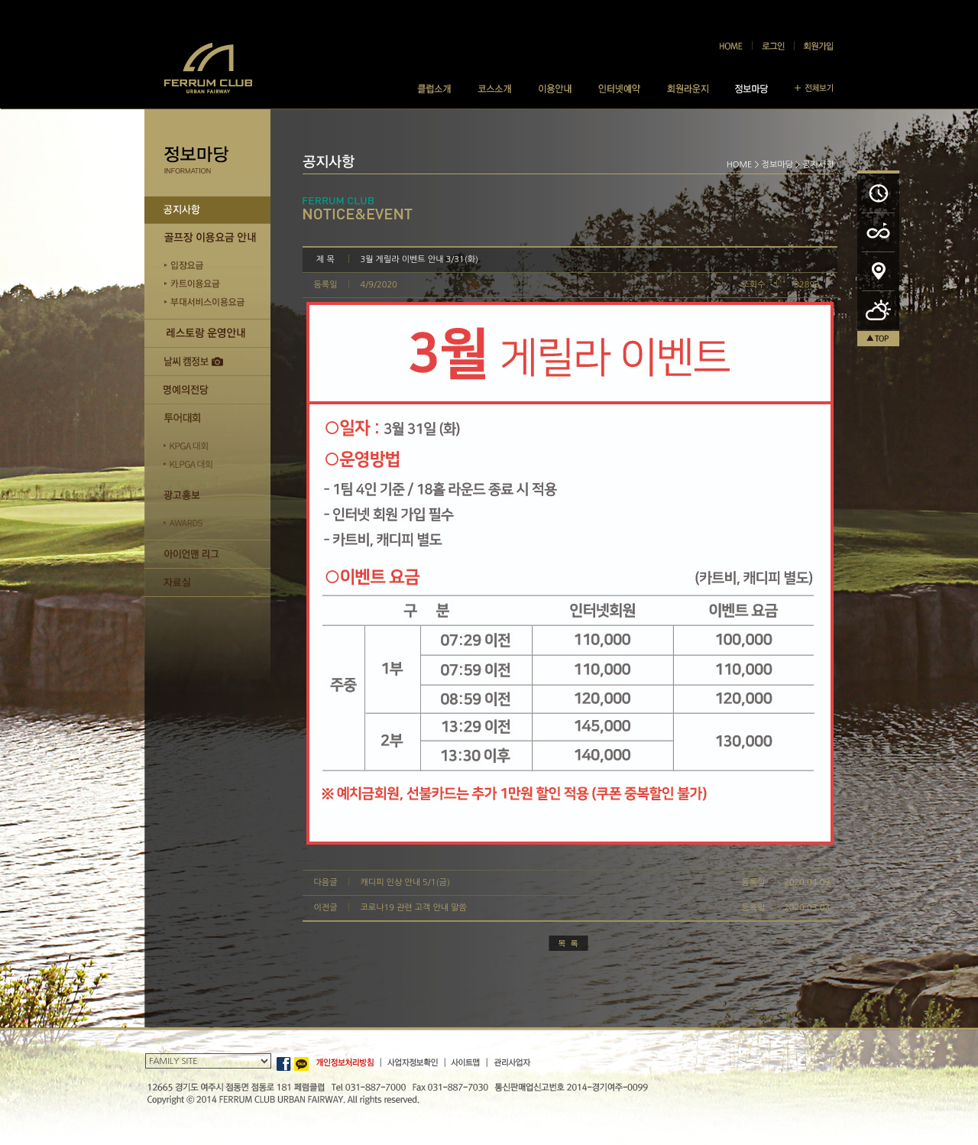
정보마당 (777, 165)
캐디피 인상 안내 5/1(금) (405, 882)
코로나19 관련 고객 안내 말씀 (414, 907)
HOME (740, 165)
